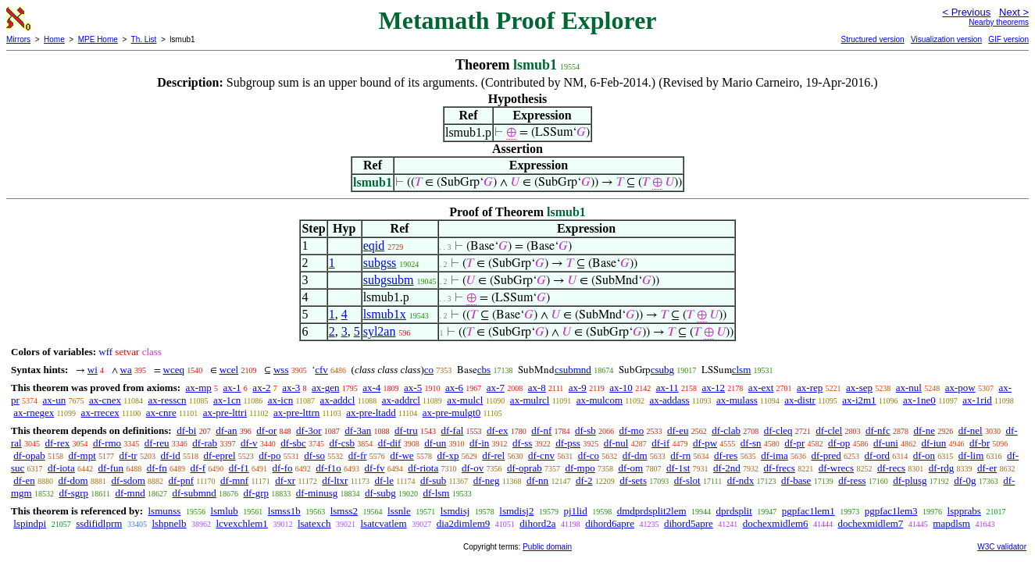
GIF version (1008, 39)
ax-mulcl (465, 400)
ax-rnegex (33, 412)
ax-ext (760, 387)
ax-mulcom (599, 400)
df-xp (448, 455)
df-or (266, 430)
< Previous (966, 12)
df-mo (631, 430)
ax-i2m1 (859, 400)
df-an (226, 430)
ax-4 (371, 387)
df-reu (157, 443)
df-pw (705, 443)
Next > (1014, 12)
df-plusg (909, 480)
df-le (384, 480)
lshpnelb (169, 523)
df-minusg (316, 493)
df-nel (970, 430)
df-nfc (877, 430)
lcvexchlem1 (241, 523)
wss (281, 369)
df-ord (877, 455)
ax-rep (810, 387)
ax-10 (621, 387)
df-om (630, 468)
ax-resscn (167, 400)
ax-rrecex (100, 412)
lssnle (399, 511)
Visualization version (946, 39)
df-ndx (741, 480)
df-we (401, 455)
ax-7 (496, 387)
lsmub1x (384, 314)
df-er (987, 468)
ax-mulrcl (530, 400)
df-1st (678, 468)
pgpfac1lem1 (808, 511)
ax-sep (859, 387)
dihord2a (537, 523)
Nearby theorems (999, 22)
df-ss (522, 443)
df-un (435, 443)
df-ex (497, 430)
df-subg (380, 493)
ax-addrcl (401, 400)
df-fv (375, 468)
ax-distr (800, 400)
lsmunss (164, 511)
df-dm (635, 455)
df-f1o (328, 468)
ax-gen (325, 387)
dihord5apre (688, 523)
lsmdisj (455, 511)
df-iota (61, 468)
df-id (170, 455)
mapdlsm (951, 523)
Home (54, 39)
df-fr (357, 455)
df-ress (851, 480)
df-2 (584, 480)
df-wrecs (836, 468)
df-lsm (436, 493)
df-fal (452, 430)
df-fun (111, 468)
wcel (229, 369)
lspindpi (29, 523)
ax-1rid (977, 400)
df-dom (72, 480)
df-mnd (130, 493)
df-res (725, 455)
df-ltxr (335, 480)
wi (92, 369)
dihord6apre (609, 523)
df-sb (585, 430)
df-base (796, 480)
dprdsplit (734, 511)
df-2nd (727, 468)
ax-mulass (737, 400)
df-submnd (194, 493)
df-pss (567, 443)
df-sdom (128, 480)
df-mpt (81, 455)
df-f (198, 468)
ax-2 (261, 387)
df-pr (794, 443)
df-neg (486, 480)
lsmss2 (344, 511)
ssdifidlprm (99, 523)
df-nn (537, 480)
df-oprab (524, 468)
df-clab (726, 430)
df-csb (342, 443)
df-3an (357, 430)
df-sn (751, 443)
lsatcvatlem (383, 523)
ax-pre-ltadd (371, 412)
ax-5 (413, 387)
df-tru (406, 430)
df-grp (256, 493)
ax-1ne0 (919, 400)
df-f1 (239, 468)
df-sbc (293, 443)
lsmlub (223, 511)
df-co (588, 455)
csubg (662, 369)
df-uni (885, 443)
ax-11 (667, 387)
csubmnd (573, 369)
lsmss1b (284, 511)
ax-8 (537, 387)
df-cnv (541, 455)
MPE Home (98, 39)
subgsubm (388, 279)
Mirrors (18, 39)
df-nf (541, 430)
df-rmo (107, 443)
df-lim (971, 455)
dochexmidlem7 (871, 523)
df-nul (616, 443)
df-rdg (942, 468)
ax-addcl (337, 400)
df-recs (891, 468)
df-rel (493, 455)
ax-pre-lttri (225, 412)
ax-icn (280, 400)
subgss (380, 262)
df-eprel (219, 455)
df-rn (680, 455)
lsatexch (314, 523)
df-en (23, 480)
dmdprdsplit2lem (652, 511)
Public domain (547, 546)
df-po (269, 455)
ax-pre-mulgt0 (451, 412)
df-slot (687, 480)
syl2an (379, 331)
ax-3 (291, 387)
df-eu (677, 430)
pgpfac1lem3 (891, 511)
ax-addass (669, 400)
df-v (249, 443)
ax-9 (578, 387)
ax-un (54, 400)
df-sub (433, 480)
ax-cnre (161, 412)
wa (126, 369)
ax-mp (199, 387)
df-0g (965, 480)
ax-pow (960, 387)
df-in (479, 443)
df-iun (934, 443)
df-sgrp (73, 493)
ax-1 (232, 387)
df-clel (829, 430)
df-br (979, 443)
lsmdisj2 (516, 511)
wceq (173, 369)
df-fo (283, 468)
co (429, 369)
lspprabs (964, 511)
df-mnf (234, 480)
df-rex (57, 443)
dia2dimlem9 (464, 523)
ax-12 (714, 387)
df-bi (186, 430)
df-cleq (778, 430)
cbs (484, 369)
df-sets (633, 480)
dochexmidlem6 (775, 523)
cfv (321, 369)
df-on (924, 455)
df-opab (29, 455)
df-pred (826, 455)
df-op (839, 443)
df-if (660, 443)
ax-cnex (105, 400)
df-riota (423, 468)
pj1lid (575, 511)
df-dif (390, 443)
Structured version (872, 39)
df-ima (774, 455)
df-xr (285, 480)
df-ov (473, 468)
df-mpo (579, 468)
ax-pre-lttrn (296, 412)
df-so (314, 455)
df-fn (157, 468)
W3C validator (1001, 546)
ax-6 (454, 387)
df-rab (204, 443)
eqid (374, 245)
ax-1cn (227, 400)
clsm (741, 369)
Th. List (144, 39)
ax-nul (909, 387)
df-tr (128, 455)
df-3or (309, 430)
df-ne (923, 430)
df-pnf (182, 480)
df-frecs (779, 468)
